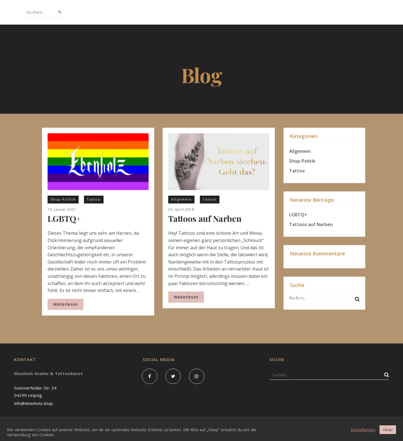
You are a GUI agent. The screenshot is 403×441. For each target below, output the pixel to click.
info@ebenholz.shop (33, 403)
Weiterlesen (65, 304)
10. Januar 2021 (62, 209)
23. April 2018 (181, 209)
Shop (120, 12)
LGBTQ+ (64, 218)
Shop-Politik (63, 199)
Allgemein (181, 199)
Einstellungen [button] (363, 429)
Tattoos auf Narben (205, 218)
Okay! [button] (388, 429)
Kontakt (273, 12)
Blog (244, 12)
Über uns (150, 12)
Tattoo (94, 199)
